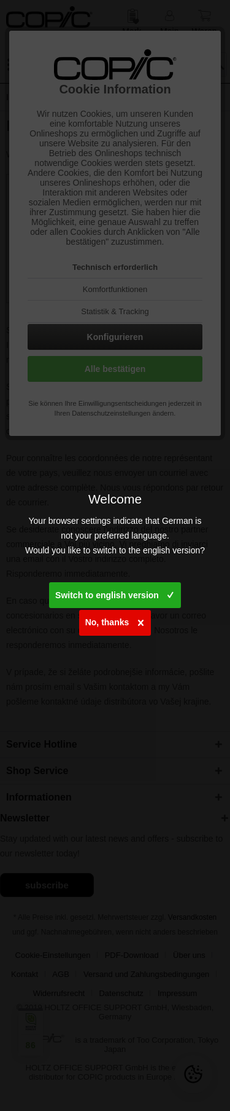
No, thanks (114, 620)
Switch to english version (114, 592)
